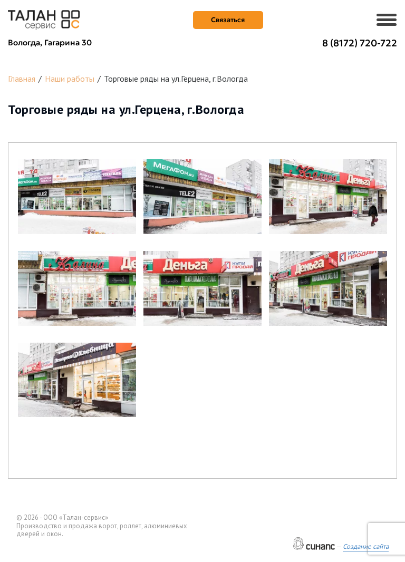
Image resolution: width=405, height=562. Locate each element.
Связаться (228, 19)
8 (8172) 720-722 (359, 43)
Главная (21, 78)
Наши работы (69, 78)
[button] (77, 196)
